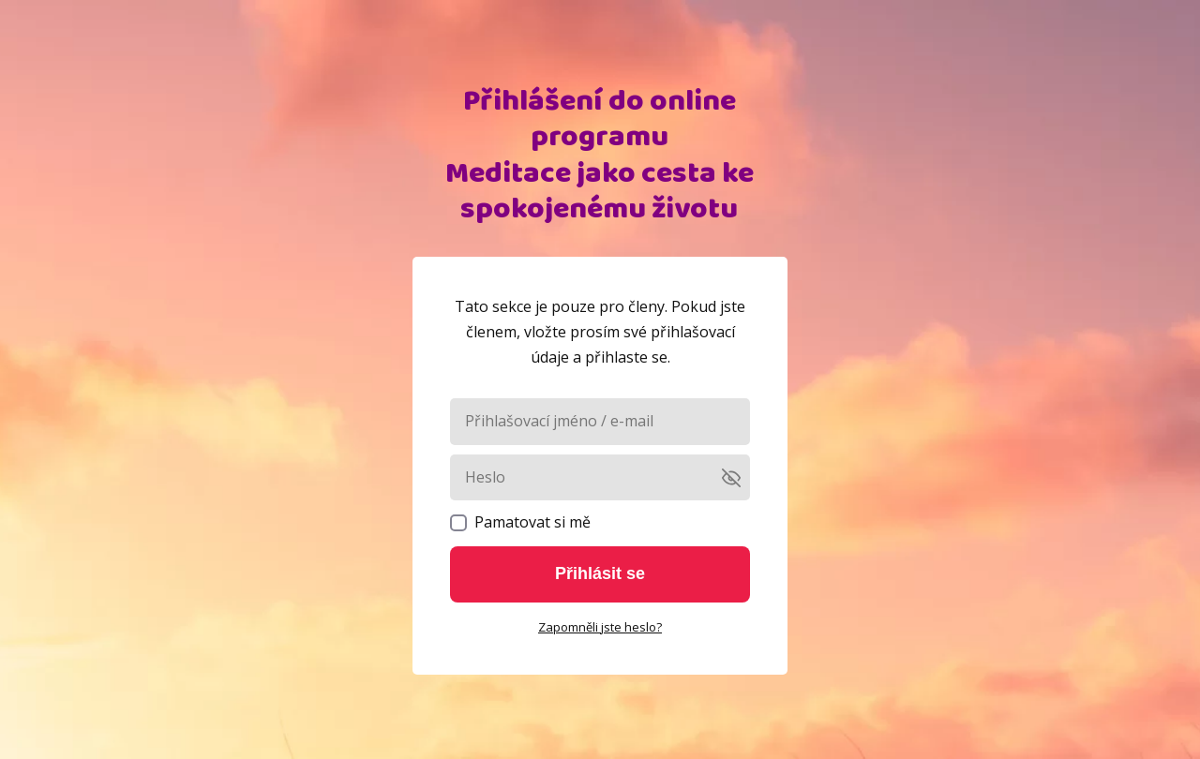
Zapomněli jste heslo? (600, 626)
